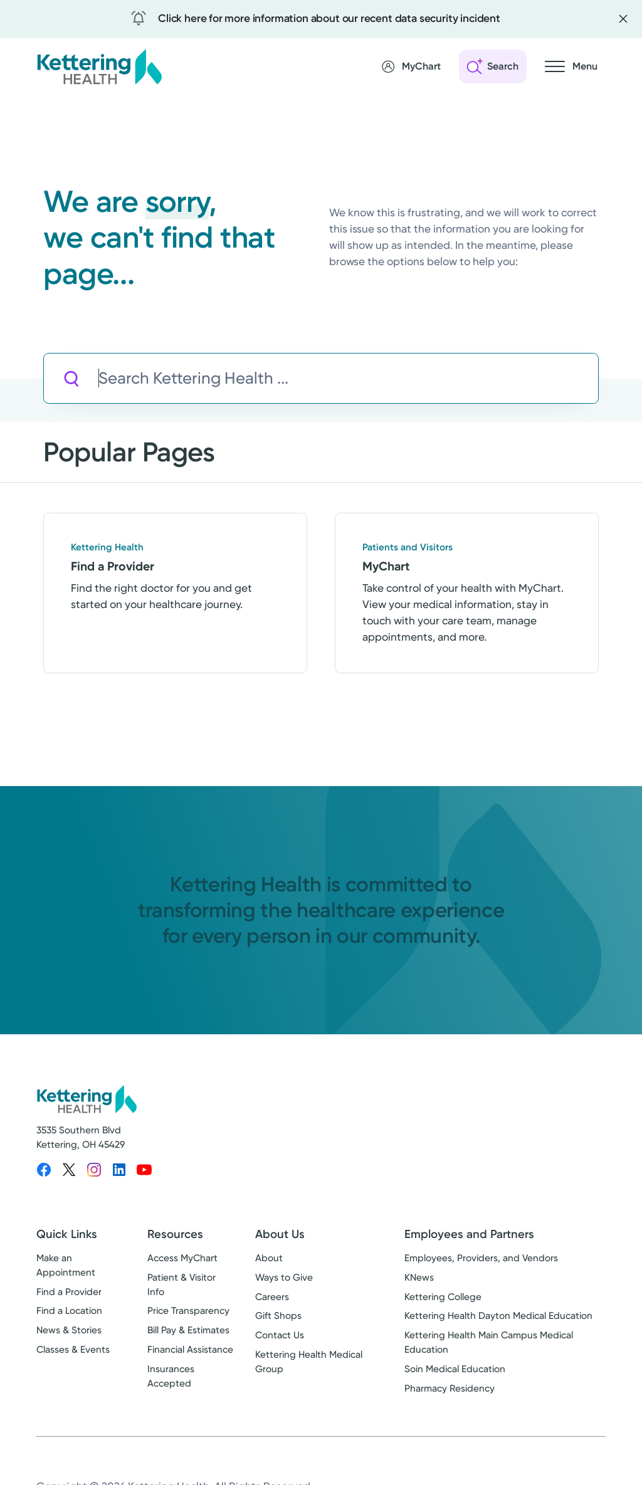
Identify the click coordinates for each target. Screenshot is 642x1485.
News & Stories (69, 1330)
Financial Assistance (190, 1349)
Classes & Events (73, 1349)
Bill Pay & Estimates (188, 1330)
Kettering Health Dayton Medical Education (498, 1315)
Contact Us (279, 1335)
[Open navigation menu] (571, 66)
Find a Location (69, 1310)
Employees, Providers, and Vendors (481, 1258)
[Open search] (493, 66)
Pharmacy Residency (449, 1388)
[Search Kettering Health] (348, 378)
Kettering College (443, 1297)
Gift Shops (278, 1315)
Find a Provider (69, 1292)
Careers (272, 1297)
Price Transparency (188, 1310)
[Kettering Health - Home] (99, 66)
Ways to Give (284, 1277)
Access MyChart (182, 1258)
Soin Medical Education (454, 1369)
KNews (419, 1277)
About (269, 1258)
